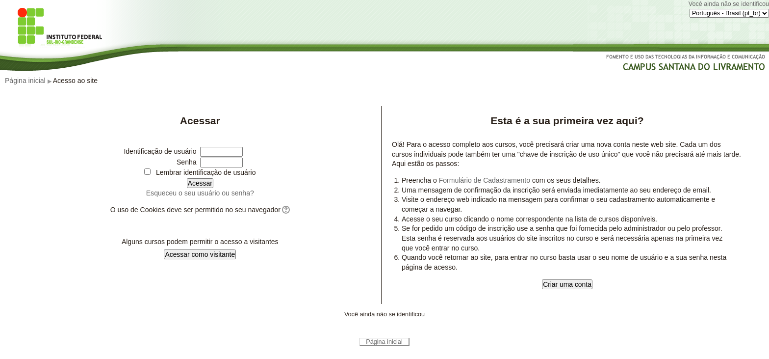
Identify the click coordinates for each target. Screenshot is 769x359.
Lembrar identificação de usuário (206, 172)
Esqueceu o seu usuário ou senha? (200, 193)
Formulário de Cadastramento (484, 180)
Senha (187, 162)
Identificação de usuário (160, 151)
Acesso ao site (75, 80)
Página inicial (25, 80)
